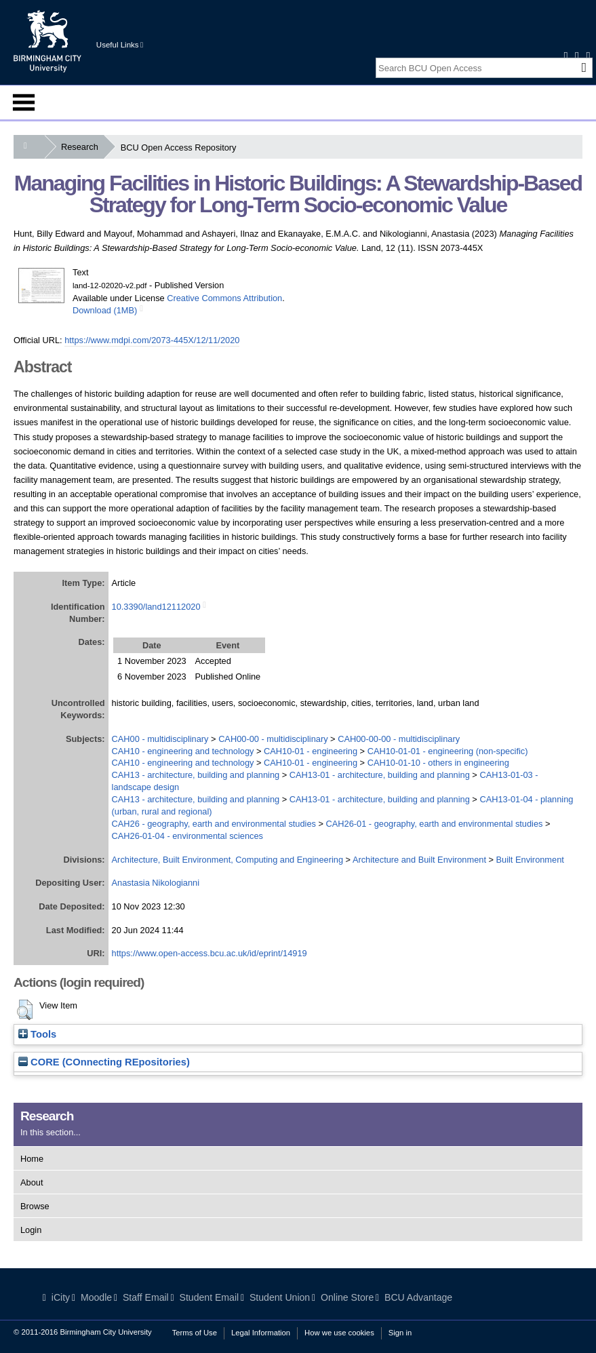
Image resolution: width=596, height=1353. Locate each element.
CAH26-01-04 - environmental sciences (187, 836)
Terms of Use (194, 1333)
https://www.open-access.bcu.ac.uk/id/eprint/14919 (209, 953)
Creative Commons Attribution (224, 298)
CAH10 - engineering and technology (183, 751)
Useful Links (119, 45)
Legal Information (260, 1333)
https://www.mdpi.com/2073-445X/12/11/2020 (151, 340)
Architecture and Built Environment (419, 860)
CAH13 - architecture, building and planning (196, 775)
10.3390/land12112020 (156, 607)
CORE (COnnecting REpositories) (104, 1062)
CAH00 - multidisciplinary (160, 739)
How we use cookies (339, 1333)
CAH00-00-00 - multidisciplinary (399, 739)
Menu (23, 102)
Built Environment (530, 860)
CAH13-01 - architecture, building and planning (380, 775)
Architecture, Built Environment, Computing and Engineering (227, 860)
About (31, 1182)
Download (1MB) (105, 310)
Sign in (400, 1333)
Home (31, 1159)
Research (82, 147)
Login (30, 1230)
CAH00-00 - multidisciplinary (272, 739)
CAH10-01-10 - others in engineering (438, 763)
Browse (34, 1206)
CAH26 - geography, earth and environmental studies (214, 824)
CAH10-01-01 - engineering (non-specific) (447, 751)
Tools (37, 1034)
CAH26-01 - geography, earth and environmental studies (434, 824)
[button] (25, 1010)
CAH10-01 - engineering (310, 751)
